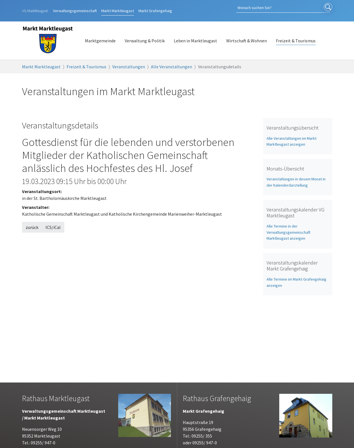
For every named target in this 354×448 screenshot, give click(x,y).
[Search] (293, 8)
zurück (32, 221)
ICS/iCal (53, 221)
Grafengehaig (155, 7)
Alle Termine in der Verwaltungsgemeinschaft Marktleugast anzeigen (289, 226)
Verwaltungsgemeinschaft (75, 7)
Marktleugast (117, 7)
